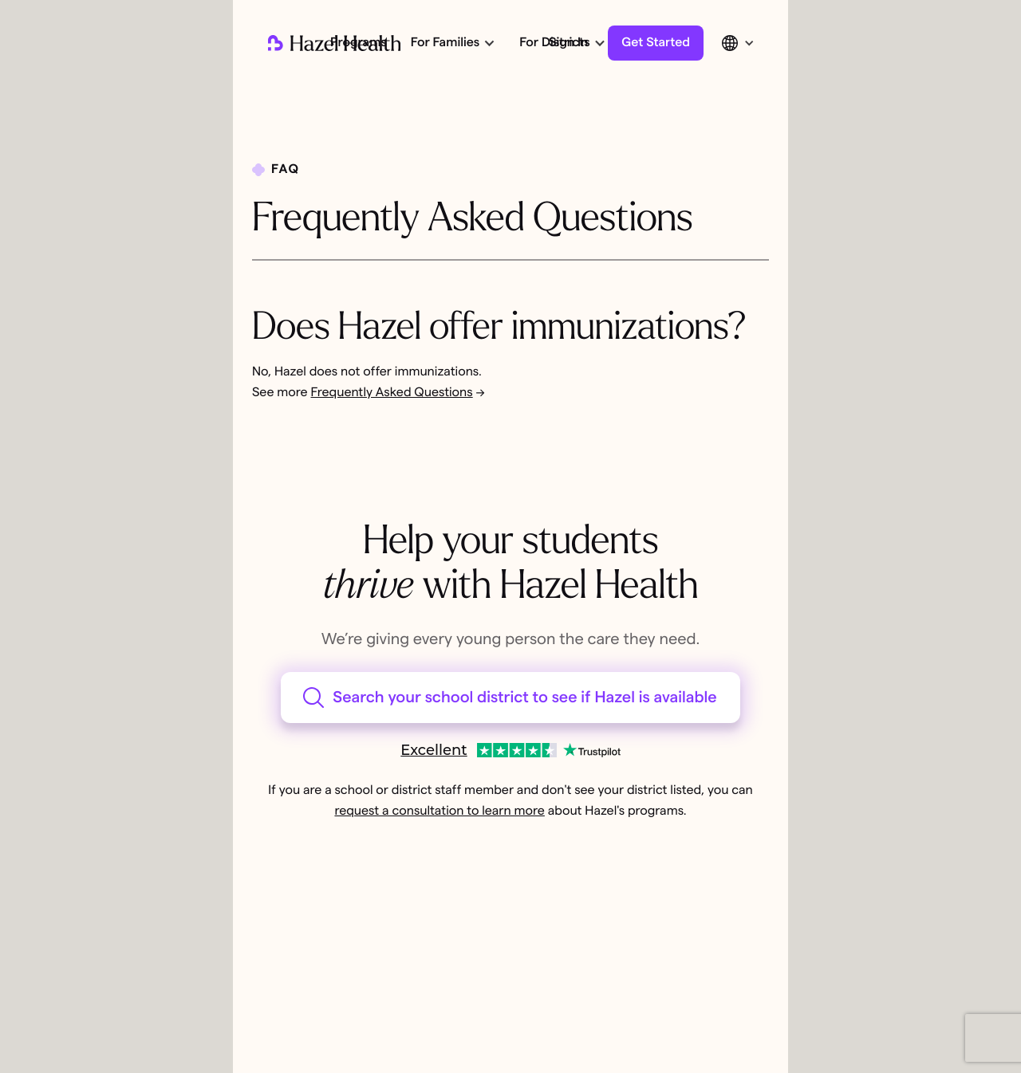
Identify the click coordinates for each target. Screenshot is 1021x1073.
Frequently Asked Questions (392, 393)
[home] (334, 43)
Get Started (655, 43)
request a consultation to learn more (439, 811)
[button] (451, 43)
